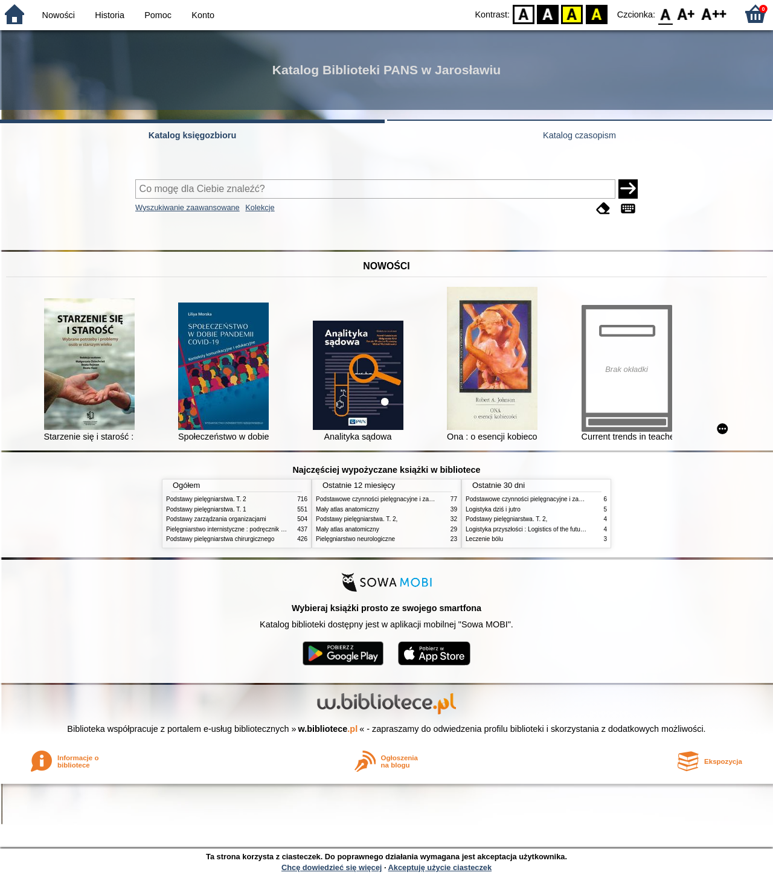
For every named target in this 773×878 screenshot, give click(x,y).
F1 (686, 13)
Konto (202, 15)
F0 (665, 13)
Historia (109, 15)
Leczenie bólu (484, 539)
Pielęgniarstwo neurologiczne (355, 539)
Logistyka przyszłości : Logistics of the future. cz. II (534, 529)
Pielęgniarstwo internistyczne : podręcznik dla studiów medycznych (256, 529)
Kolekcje (259, 207)
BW (548, 13)
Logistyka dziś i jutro (493, 509)
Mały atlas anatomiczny (347, 509)
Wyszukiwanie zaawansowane (187, 207)
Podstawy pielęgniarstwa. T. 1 (206, 509)
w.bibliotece (328, 729)
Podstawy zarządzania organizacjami (216, 519)
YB (572, 13)
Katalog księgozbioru (193, 135)
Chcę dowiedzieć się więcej (331, 867)
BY (596, 13)
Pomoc (158, 15)
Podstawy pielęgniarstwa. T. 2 (206, 499)
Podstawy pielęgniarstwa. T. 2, (356, 519)
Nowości (58, 15)
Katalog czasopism (579, 135)
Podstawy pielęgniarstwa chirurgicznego (220, 539)
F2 (714, 13)
